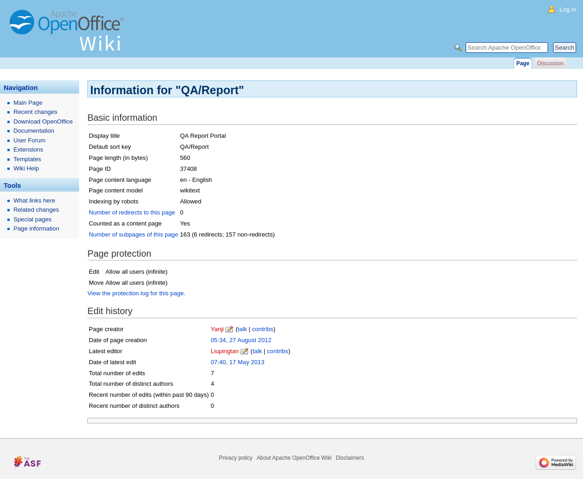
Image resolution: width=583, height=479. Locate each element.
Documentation (33, 130)
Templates (27, 159)
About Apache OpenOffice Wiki (294, 458)
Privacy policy (236, 458)
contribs (262, 329)
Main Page (27, 102)
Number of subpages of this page (133, 234)
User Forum (29, 140)
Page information (36, 228)
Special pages (32, 219)
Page (522, 63)
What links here (34, 200)
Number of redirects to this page (132, 212)
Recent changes (35, 111)
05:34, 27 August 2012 (241, 340)
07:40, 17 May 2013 (238, 362)
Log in (568, 9)
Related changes (36, 209)
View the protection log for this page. (136, 293)
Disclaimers (350, 458)
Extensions (28, 149)
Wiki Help (26, 168)
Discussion (550, 63)
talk (242, 329)
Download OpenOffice (43, 121)
